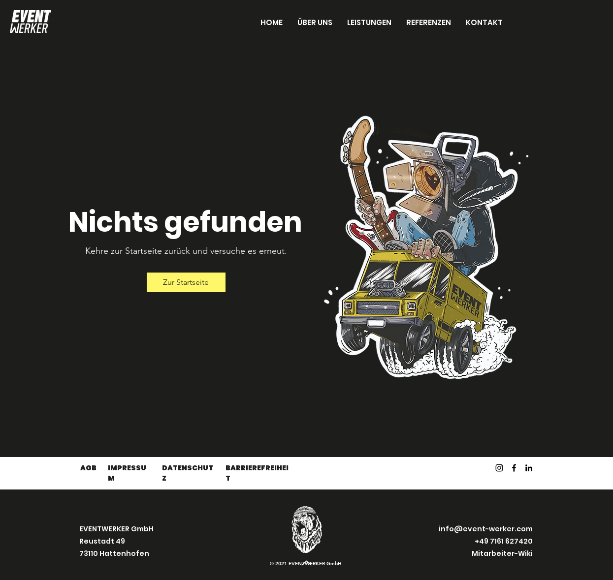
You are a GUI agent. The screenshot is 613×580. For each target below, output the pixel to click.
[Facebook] (514, 468)
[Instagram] (499, 468)
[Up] (306, 562)
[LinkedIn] (529, 468)
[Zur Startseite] (186, 282)
